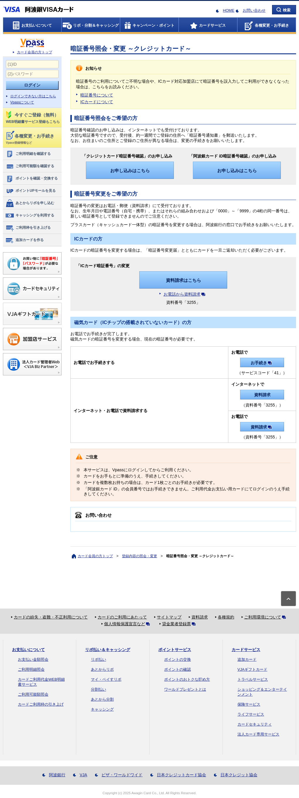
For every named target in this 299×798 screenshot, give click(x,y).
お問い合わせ (254, 10)
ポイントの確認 (177, 669)
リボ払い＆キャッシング (107, 649)
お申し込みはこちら (130, 170)
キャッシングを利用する (29, 215)
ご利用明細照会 (31, 669)
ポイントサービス (174, 649)
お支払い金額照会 (33, 659)
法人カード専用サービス (258, 734)
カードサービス (246, 649)
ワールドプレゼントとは (185, 689)
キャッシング (102, 709)
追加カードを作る (24, 240)
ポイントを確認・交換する (31, 178)
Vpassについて (22, 102)
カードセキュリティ (254, 724)
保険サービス (248, 704)
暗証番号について (96, 95)
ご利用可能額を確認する (29, 166)
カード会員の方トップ (34, 52)
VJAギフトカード (252, 669)
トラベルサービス (252, 679)
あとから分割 (102, 699)
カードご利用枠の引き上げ (41, 704)
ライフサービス (250, 714)
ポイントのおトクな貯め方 (187, 679)
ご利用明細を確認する (28, 154)
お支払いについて (28, 649)
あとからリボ (102, 669)
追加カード (246, 659)
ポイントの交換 (177, 659)
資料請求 (262, 394)
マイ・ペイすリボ (106, 679)
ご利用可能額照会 (33, 694)
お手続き (262, 362)
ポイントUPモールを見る (30, 191)
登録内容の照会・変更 (139, 556)
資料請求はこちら (183, 280)
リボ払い (98, 659)
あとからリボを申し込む (29, 203)
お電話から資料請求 (186, 294)
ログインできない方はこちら (33, 96)
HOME (228, 10)
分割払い (98, 689)
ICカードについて (96, 101)
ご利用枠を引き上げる (28, 227)
